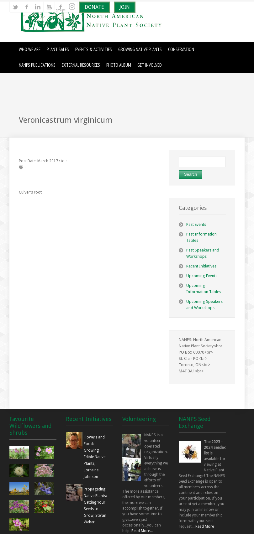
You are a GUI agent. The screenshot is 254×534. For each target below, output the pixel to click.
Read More (204, 526)
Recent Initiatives (201, 266)
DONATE (94, 7)
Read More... (142, 531)
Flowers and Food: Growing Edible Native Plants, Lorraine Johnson (94, 457)
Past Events (196, 224)
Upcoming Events (201, 275)
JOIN (124, 7)
